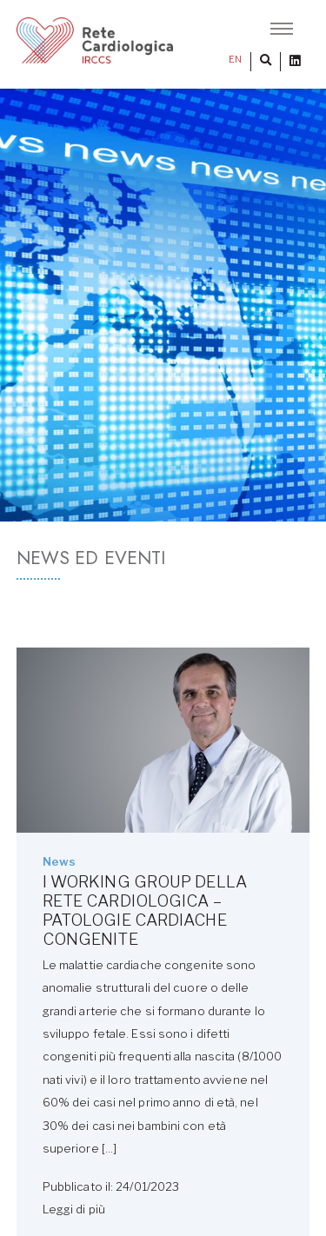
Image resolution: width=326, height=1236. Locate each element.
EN (235, 59)
